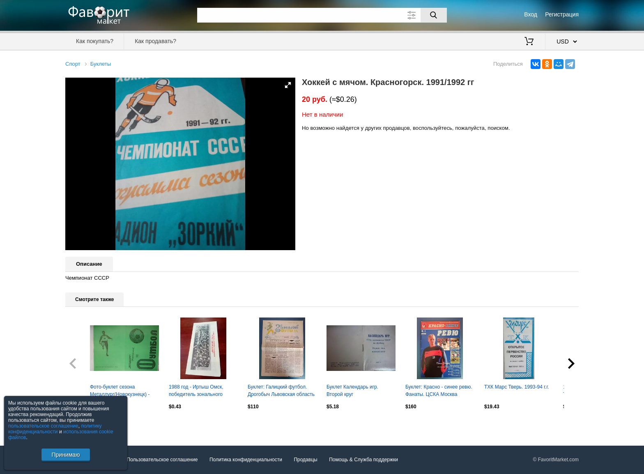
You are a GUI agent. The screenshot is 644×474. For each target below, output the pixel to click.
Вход (530, 14)
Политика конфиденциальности (245, 460)
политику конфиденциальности (55, 429)
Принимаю (65, 454)
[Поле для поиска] (322, 15)
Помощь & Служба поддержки (363, 460)
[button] (287, 85)
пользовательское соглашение (43, 426)
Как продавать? (155, 41)
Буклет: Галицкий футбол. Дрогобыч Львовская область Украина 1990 (281, 391)
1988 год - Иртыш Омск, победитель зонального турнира (196, 391)
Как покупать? (94, 41)
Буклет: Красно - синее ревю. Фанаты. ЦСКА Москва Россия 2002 (438, 391)
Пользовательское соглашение (162, 460)
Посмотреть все (83, 424)
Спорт (72, 64)
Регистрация (562, 14)
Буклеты (100, 64)
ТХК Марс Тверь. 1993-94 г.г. (516, 387)
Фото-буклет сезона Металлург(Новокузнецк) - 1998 (120, 391)
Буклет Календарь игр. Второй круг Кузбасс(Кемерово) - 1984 (356, 391)
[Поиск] (434, 15)
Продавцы (305, 460)
